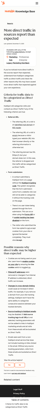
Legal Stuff (17, 389)
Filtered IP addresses (16, 272)
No (20, 365)
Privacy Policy (19, 394)
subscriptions (19, 52)
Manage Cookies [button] (20, 398)
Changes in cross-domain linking (21, 286)
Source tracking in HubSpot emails (22, 311)
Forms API (29, 215)
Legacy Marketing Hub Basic (18, 63)
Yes (9, 365)
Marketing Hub (13, 58)
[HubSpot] (3, 3)
